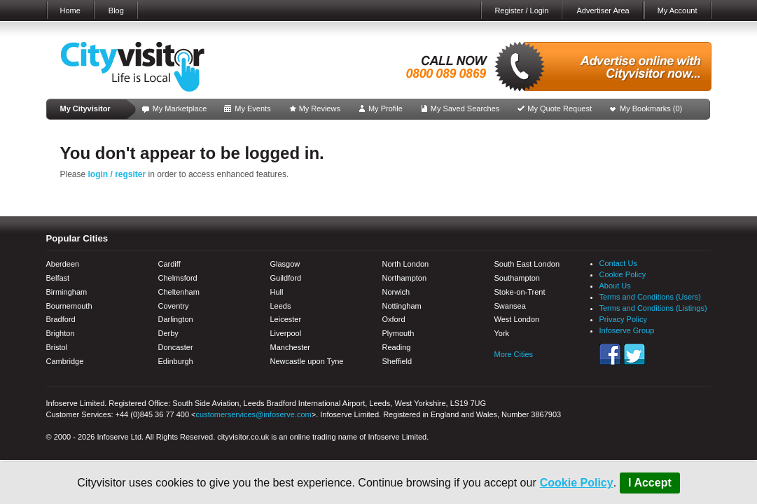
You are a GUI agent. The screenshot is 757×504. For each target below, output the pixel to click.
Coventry (173, 306)
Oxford (393, 319)
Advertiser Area (602, 10)
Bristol (57, 347)
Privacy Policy (623, 319)
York (502, 333)
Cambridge (65, 361)
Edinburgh (175, 361)
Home (70, 10)
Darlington (175, 319)
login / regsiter (117, 174)
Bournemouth (69, 306)
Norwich (396, 292)
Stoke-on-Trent (520, 292)
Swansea (510, 306)
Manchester (290, 347)
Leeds (280, 306)
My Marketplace (180, 108)
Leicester (286, 319)
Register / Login (521, 10)
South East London (527, 264)
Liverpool (286, 333)
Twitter (634, 354)
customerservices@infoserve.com (254, 414)
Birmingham (67, 292)
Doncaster (175, 347)
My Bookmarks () (651, 108)
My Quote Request (559, 108)
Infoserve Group (627, 330)
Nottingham (402, 306)
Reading (396, 347)
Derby (168, 333)
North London (405, 264)
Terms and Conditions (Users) (650, 297)
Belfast (58, 278)
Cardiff (169, 264)
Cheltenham (179, 292)
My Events (252, 108)
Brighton (60, 333)
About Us (615, 285)
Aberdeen (63, 264)
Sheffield (397, 361)
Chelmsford (177, 278)
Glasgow (285, 264)
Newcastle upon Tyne (307, 361)
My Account (677, 10)
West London (517, 319)
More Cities (514, 354)
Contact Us (618, 263)
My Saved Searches (465, 108)
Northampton (404, 278)
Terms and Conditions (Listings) (653, 308)
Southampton (517, 278)
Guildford (286, 278)
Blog (116, 10)
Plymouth (398, 333)
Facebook (609, 354)
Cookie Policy (576, 483)
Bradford (61, 319)
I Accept (650, 483)
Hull (277, 292)
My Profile (385, 108)
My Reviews (319, 108)
